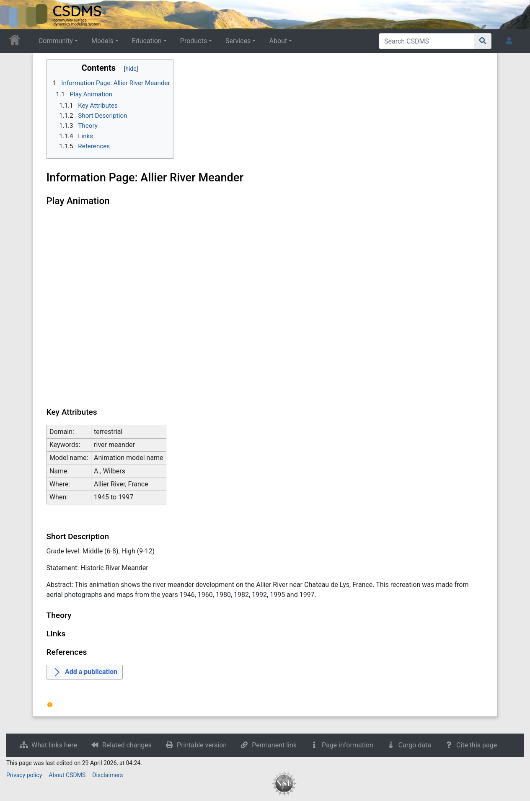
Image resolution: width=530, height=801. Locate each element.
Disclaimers (107, 775)
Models (102, 41)
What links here (54, 745)
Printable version (202, 745)
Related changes (127, 745)
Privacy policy (24, 775)
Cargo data (414, 745)
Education (147, 41)
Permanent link (274, 745)
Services (238, 41)
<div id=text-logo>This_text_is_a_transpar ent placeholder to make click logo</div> (13, 14)
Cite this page (476, 745)
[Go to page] (482, 41)
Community (56, 41)
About (278, 41)
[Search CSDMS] (427, 41)
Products (193, 41)
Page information (347, 745)
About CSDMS (67, 775)
